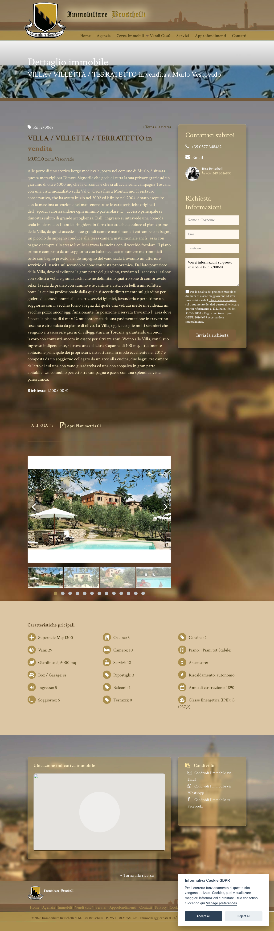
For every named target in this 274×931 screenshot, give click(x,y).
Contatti (239, 35)
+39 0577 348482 (206, 147)
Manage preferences (221, 903)
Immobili (65, 907)
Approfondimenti (210, 35)
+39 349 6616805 (219, 173)
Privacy (161, 907)
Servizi (182, 35)
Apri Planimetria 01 (80, 426)
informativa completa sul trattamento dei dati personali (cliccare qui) (212, 304)
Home (85, 35)
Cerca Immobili (130, 35)
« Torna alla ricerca (157, 126)
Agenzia (104, 35)
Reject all (243, 916)
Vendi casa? (160, 35)
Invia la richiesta (212, 335)
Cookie (175, 907)
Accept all (203, 916)
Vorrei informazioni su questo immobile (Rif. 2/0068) (212, 272)
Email (197, 157)
